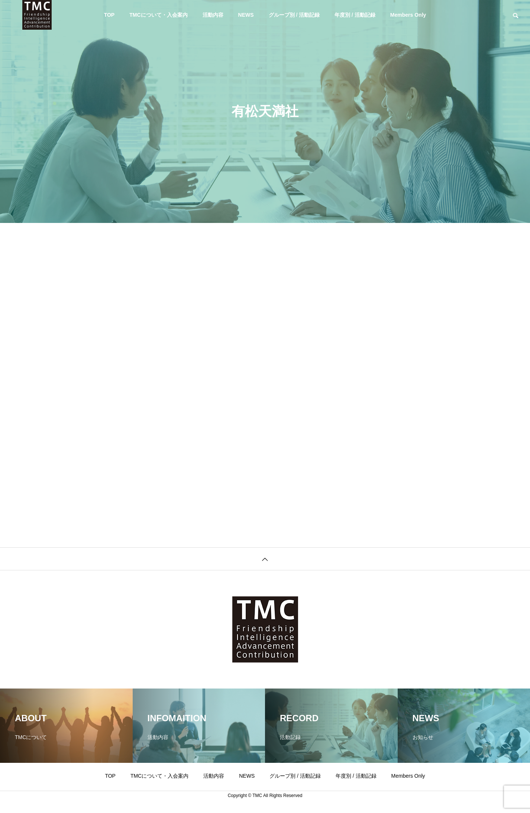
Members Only (408, 15)
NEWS (246, 15)
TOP (109, 15)
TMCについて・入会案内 (158, 15)
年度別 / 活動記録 (355, 15)
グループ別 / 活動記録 (294, 15)
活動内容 (213, 15)
